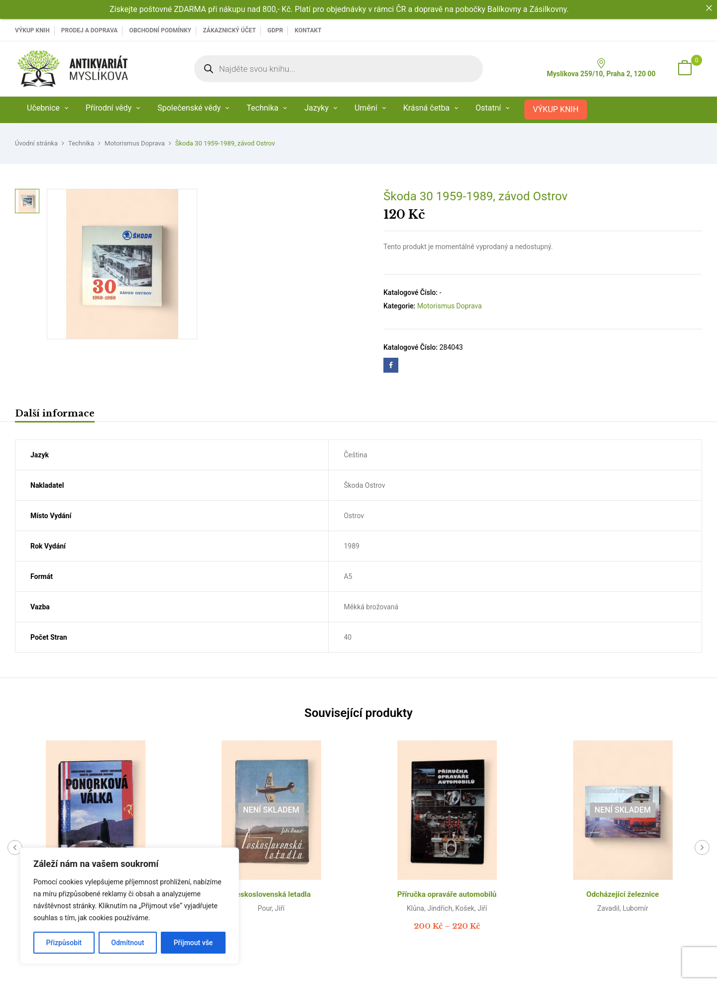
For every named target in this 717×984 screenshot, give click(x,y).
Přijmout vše (193, 943)
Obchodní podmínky (160, 30)
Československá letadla (271, 894)
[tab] (55, 415)
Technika (81, 143)
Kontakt (308, 30)
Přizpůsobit (64, 943)
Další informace (55, 413)
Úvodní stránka (36, 143)
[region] (129, 905)
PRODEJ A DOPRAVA (89, 30)
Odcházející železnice (623, 894)
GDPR (275, 30)
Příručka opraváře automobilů (447, 894)
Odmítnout (127, 943)
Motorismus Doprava (135, 143)
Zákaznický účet (229, 30)
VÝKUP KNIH (32, 30)
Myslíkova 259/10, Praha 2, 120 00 (601, 68)
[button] (684, 68)
